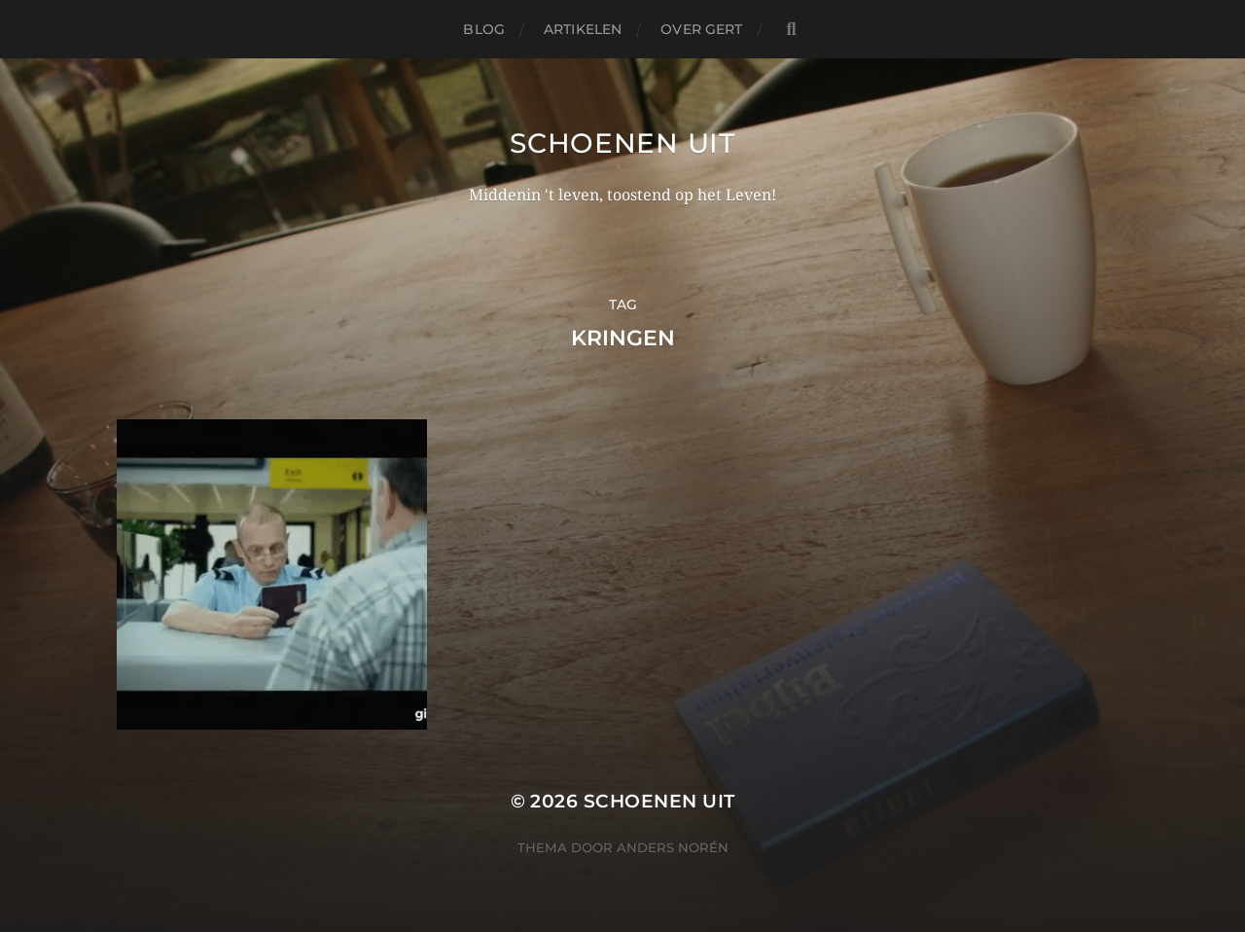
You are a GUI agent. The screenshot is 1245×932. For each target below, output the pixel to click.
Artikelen (583, 29)
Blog (484, 29)
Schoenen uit (622, 143)
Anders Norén (673, 847)
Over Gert (701, 29)
